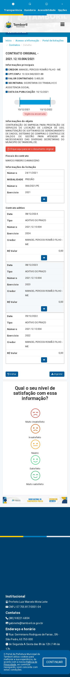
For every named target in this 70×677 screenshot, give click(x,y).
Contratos (14, 45)
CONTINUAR (54, 662)
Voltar (11, 374)
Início (9, 40)
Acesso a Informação (27, 40)
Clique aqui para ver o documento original (30, 149)
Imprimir (57, 374)
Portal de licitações (53, 40)
